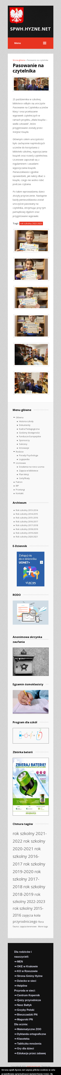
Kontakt (19, 493)
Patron (19, 481)
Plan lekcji (24, 474)
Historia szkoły (26, 421)
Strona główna (19, 60)
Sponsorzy (24, 440)
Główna (19, 417)
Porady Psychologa (28, 455)
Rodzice (20, 451)
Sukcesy (23, 444)
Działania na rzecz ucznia (31, 466)
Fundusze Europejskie (30, 436)
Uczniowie (21, 463)
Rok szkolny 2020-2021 (27, 536)
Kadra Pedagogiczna (29, 428)
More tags (43, 926)
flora (41, 922)
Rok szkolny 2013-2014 (27, 510)
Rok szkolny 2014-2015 (27, 513)
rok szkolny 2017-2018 (27, 879)
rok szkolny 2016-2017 (27, 856)
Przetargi (20, 489)
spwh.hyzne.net (33, 1066)
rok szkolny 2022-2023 (31, 223)
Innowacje (24, 447)
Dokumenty (24, 425)
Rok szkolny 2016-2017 (27, 521)
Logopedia (24, 459)
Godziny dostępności (29, 432)
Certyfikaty (24, 478)
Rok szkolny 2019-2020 (27, 532)
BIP (17, 485)
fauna (16, 926)
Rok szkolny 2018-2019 (27, 529)
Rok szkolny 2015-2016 (27, 517)
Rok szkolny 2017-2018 (27, 525)
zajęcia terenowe (28, 926)
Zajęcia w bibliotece (28, 470)
